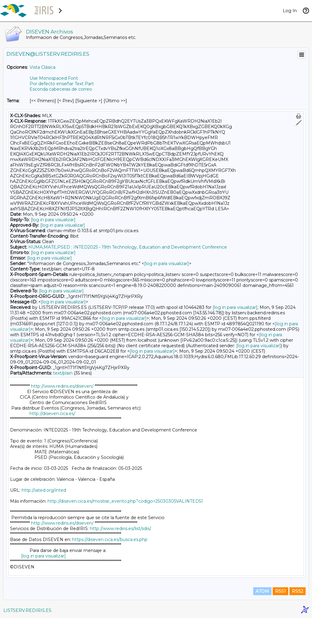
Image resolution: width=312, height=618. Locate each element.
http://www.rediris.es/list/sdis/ (120, 528)
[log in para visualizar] (53, 219)
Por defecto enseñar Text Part (62, 83)
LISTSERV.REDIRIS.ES (27, 610)
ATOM (262, 591)
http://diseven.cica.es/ (52, 413)
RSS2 (297, 591)
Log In (290, 10)
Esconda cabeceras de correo (61, 89)
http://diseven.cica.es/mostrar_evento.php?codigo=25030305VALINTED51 (125, 501)
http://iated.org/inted (44, 490)
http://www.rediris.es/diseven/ (62, 386)
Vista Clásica (42, 67)
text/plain (63, 373)
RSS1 (280, 591)
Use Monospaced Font (54, 78)
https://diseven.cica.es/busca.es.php (109, 539)
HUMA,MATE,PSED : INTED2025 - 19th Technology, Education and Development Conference (127, 247)
